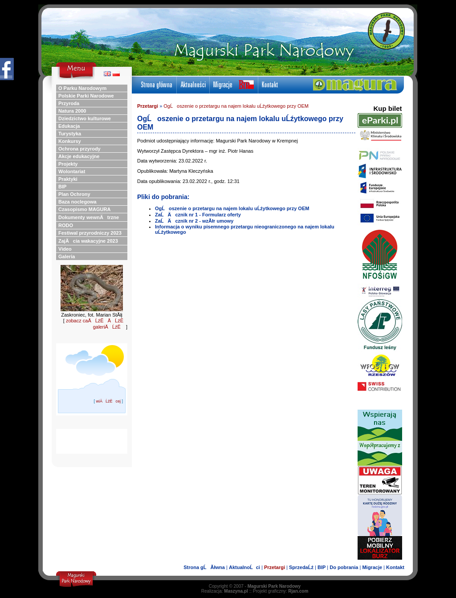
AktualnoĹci (244, 567)
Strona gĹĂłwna (204, 567)
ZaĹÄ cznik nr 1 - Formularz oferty (198, 214)
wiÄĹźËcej (108, 401)
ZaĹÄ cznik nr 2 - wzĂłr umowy (194, 221)
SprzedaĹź (301, 567)
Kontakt (395, 567)
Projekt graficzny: (281, 591)
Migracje (372, 567)
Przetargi (147, 106)
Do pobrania (344, 567)
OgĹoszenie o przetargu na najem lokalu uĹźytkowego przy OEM (236, 106)
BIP (322, 567)
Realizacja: (224, 591)
